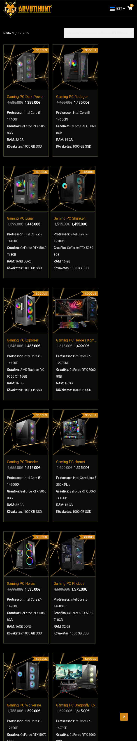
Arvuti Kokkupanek (20, 571)
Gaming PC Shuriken (115, 80)
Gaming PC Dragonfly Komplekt (115, 338)
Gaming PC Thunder (81, 205)
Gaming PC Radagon (53, 80)
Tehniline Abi (16, 627)
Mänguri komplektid (24, 555)
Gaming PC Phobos (48, 338)
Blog (10, 634)
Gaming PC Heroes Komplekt (53, 205)
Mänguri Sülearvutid (21, 539)
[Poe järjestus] (99, 33)
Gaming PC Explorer (19, 205)
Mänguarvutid (17, 547)
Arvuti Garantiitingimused (25, 619)
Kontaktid (13, 603)
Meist (11, 595)
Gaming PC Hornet (115, 205)
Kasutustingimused (20, 611)
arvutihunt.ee (67, 717)
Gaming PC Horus (19, 338)
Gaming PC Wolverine (81, 338)
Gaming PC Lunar (86, 80)
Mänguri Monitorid (23, 563)
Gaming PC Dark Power (19, 80)
